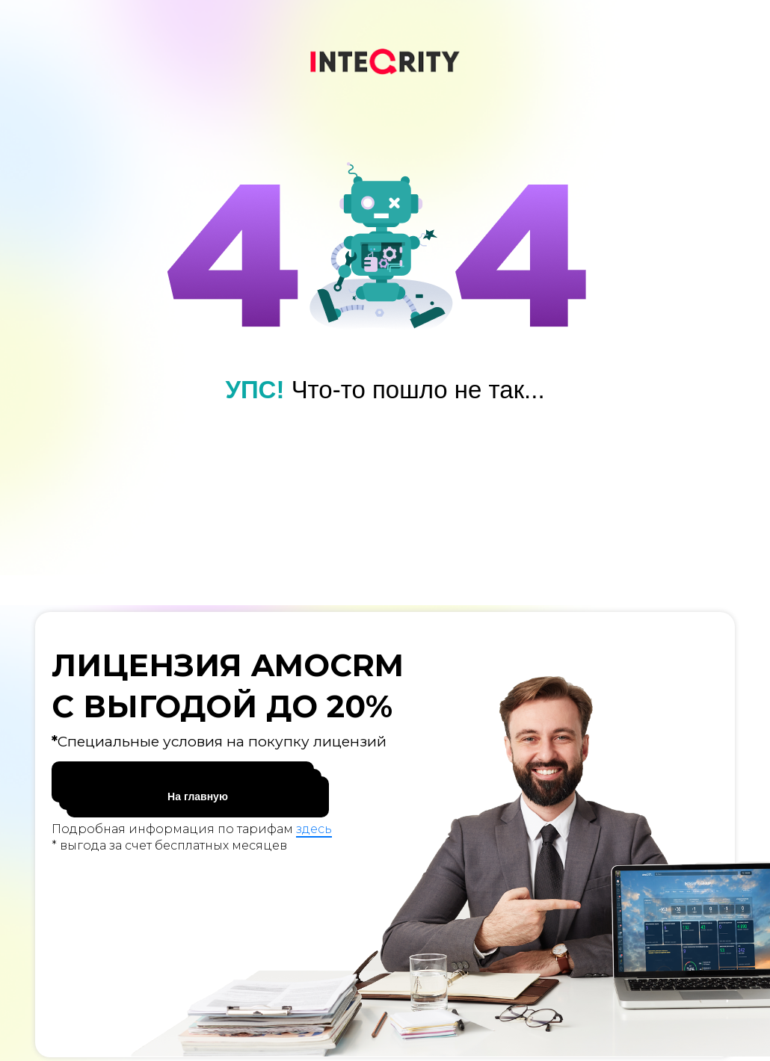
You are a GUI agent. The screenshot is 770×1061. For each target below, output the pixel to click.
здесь (314, 829)
